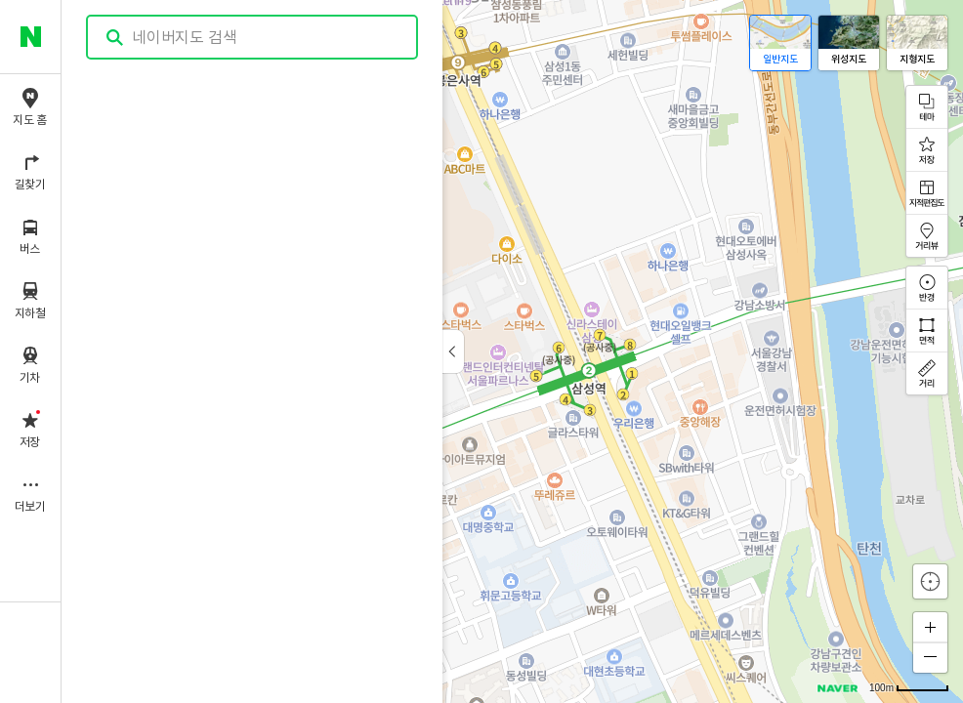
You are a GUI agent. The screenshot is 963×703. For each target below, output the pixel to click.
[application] (512, 351)
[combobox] (253, 37)
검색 (115, 37)
